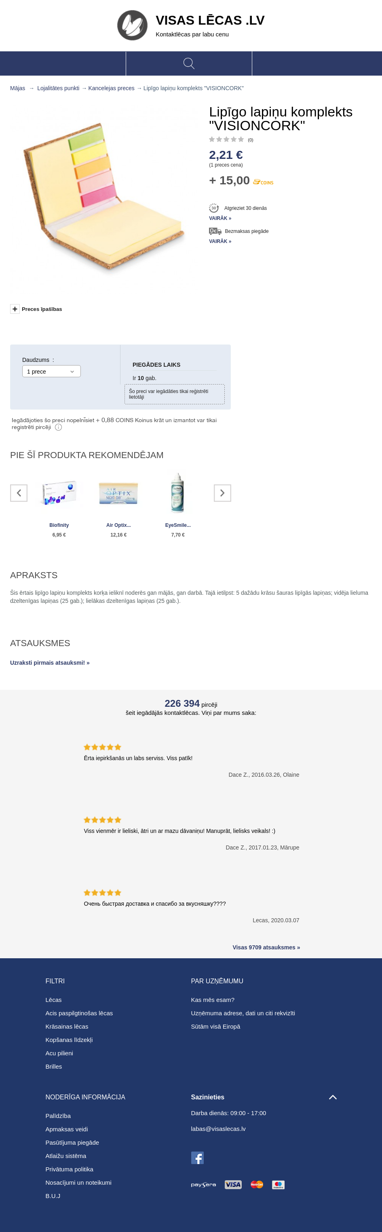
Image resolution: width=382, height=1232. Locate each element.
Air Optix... (118, 525)
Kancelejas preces (111, 88)
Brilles (54, 1066)
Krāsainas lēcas (67, 1026)
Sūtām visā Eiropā (216, 1026)
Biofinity (59, 525)
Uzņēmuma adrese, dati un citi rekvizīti (243, 1013)
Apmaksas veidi (67, 1129)
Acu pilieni (59, 1053)
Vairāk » (220, 218)
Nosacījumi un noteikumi (79, 1182)
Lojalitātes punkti (58, 88)
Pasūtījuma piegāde (72, 1142)
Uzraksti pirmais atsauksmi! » (50, 662)
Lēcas (54, 999)
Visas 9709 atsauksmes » (266, 947)
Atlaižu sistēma (66, 1155)
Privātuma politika (69, 1169)
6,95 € (59, 535)
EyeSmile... (178, 525)
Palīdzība (58, 1115)
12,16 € (118, 535)
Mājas (17, 88)
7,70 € (178, 535)
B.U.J (53, 1195)
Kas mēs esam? (213, 999)
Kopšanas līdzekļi (69, 1039)
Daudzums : (38, 360)
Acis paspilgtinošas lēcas (79, 1013)
